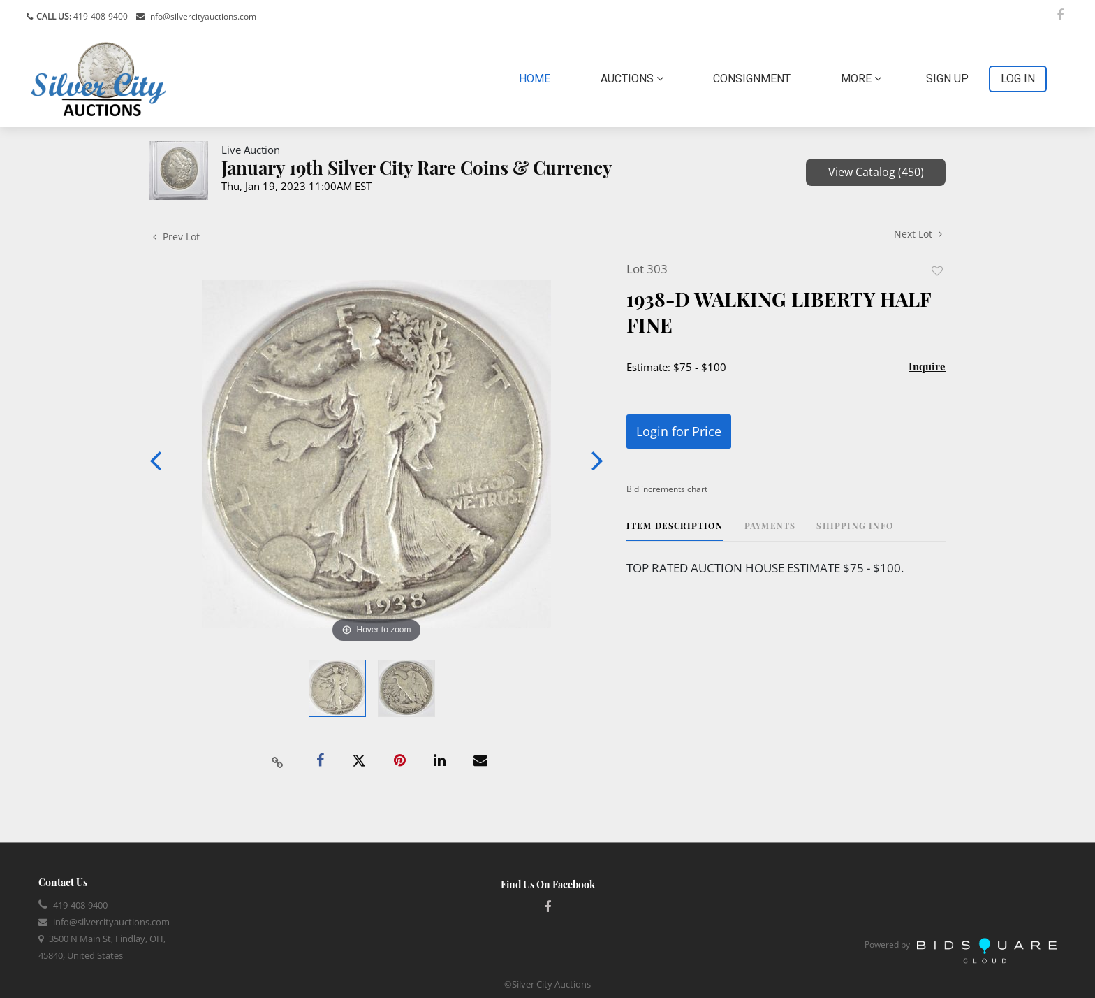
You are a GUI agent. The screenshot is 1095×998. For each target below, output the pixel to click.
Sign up (947, 78)
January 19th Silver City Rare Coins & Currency (416, 167)
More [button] (861, 78)
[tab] (674, 531)
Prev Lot (176, 236)
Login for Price (678, 431)
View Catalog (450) (876, 172)
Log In (1018, 78)
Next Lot (918, 234)
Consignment (752, 78)
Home (537, 77)
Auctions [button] (632, 78)
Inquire (927, 366)
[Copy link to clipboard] (278, 761)
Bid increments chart (666, 489)
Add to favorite (937, 271)
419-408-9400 (99, 16)
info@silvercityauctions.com (202, 16)
